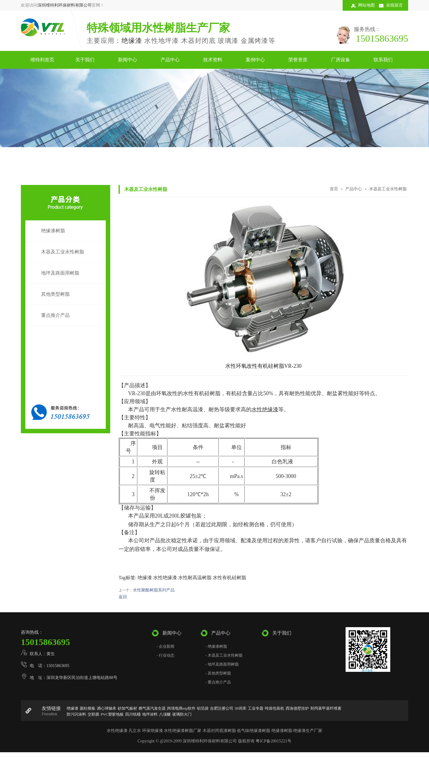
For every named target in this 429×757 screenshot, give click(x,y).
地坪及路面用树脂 (60, 272)
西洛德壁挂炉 (297, 708)
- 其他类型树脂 (218, 673)
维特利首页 (42, 59)
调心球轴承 (106, 708)
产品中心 (170, 59)
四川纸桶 (133, 714)
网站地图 (366, 5)
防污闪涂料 (76, 714)
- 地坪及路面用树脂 (222, 664)
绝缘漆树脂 (53, 230)
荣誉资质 (297, 59)
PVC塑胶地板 (112, 714)
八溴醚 (165, 714)
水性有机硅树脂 (229, 577)
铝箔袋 (203, 708)
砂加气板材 (127, 708)
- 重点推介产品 (218, 682)
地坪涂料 (150, 714)
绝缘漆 (132, 40)
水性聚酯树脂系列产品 (154, 590)
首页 (334, 188)
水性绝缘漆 (165, 577)
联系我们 (383, 59)
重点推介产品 (55, 315)
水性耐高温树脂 (195, 577)
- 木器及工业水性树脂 (224, 655)
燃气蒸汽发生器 (152, 708)
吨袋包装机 (274, 708)
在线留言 (394, 5)
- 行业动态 (165, 655)
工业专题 (255, 708)
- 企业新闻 (165, 646)
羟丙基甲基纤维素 (325, 708)
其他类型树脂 (55, 294)
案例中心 (255, 59)
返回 (123, 597)
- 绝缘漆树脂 (216, 646)
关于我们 (84, 59)
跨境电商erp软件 (181, 708)
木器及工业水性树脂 (62, 251)
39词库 (240, 708)
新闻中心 (127, 59)
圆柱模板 (87, 708)
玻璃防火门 (182, 714)
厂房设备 (340, 59)
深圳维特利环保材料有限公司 (65, 5)
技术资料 (212, 59)
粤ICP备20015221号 (273, 741)
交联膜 (93, 714)
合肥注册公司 (221, 708)
